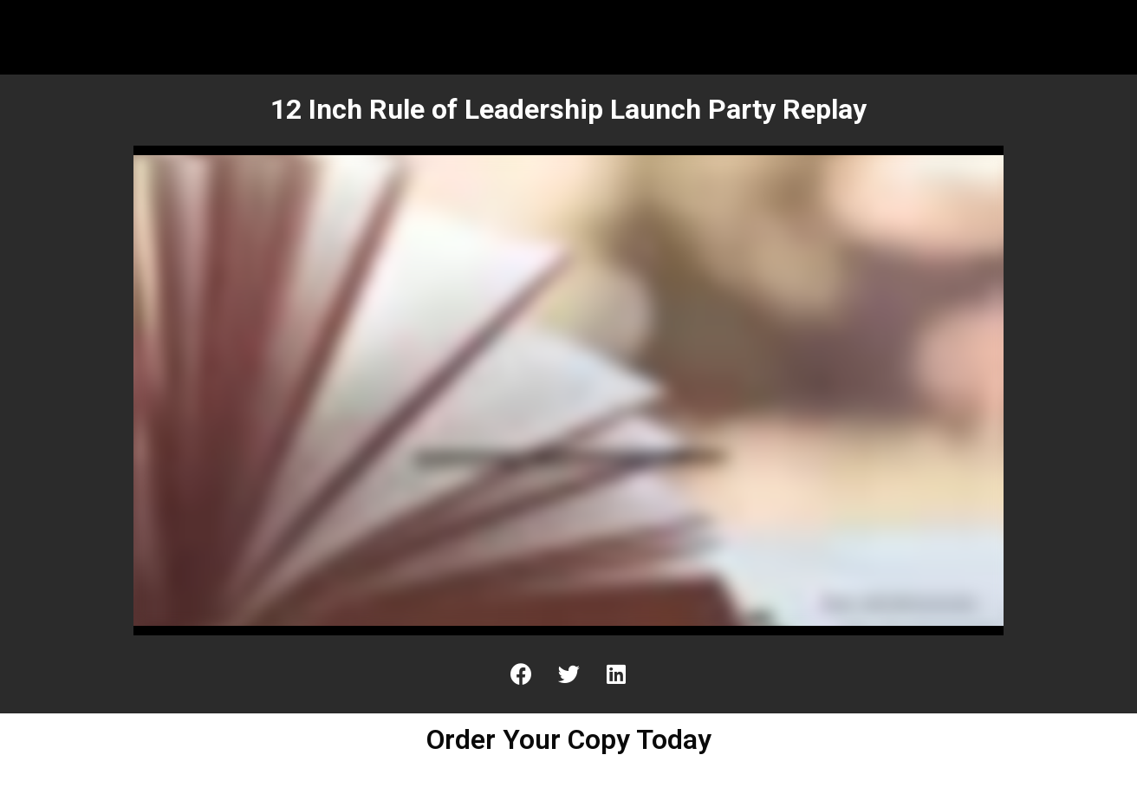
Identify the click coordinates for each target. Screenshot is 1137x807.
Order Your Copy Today (568, 739)
